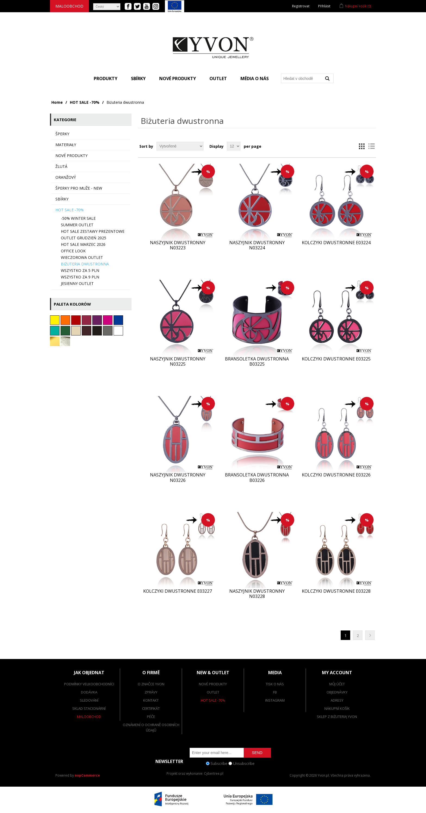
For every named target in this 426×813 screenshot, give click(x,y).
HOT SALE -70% (84, 102)
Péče (151, 716)
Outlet (218, 78)
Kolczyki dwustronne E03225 (336, 359)
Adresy (337, 700)
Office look (73, 250)
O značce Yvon (151, 684)
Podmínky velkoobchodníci (89, 684)
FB (275, 692)
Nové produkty (177, 78)
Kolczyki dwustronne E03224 (336, 242)
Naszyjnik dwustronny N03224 (257, 245)
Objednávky (337, 692)
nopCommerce (87, 775)
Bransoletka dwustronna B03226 (257, 477)
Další (370, 635)
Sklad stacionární (89, 708)
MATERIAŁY (65, 144)
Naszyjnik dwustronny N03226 (177, 477)
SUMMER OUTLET (77, 224)
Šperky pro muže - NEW (78, 188)
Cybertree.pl (213, 773)
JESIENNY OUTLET (77, 283)
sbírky (61, 199)
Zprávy (151, 692)
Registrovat (300, 6)
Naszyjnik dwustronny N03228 (257, 594)
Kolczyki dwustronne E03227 (177, 591)
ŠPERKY (62, 133)
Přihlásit (324, 6)
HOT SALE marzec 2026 (83, 244)
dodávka (89, 692)
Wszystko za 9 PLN (80, 277)
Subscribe (219, 763)
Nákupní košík (337, 708)
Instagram (275, 700)
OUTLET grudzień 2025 (83, 237)
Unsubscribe (244, 763)
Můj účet (337, 684)
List (371, 146)
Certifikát (151, 708)
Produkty (105, 78)
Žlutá (61, 166)
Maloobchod (69, 6)
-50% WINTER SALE (78, 218)
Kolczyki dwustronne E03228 (336, 591)
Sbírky (138, 78)
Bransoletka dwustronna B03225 (257, 361)
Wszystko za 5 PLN (80, 270)
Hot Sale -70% (213, 700)
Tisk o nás (275, 684)
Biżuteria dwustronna (85, 263)
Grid (361, 146)
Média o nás (254, 78)
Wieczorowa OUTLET (82, 257)
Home (57, 102)
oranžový (65, 177)
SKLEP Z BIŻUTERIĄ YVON (337, 716)
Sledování (89, 700)
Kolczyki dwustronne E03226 (336, 475)
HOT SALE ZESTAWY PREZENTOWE (92, 231)
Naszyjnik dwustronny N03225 (177, 361)
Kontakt (151, 700)
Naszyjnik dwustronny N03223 (177, 245)
